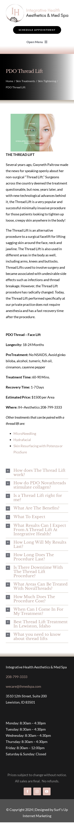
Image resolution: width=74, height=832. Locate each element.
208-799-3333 (16, 677)
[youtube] (47, 791)
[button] (37, 472)
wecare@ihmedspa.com (23, 686)
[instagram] (37, 791)
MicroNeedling (24, 433)
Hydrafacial (22, 440)
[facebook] (27, 791)
